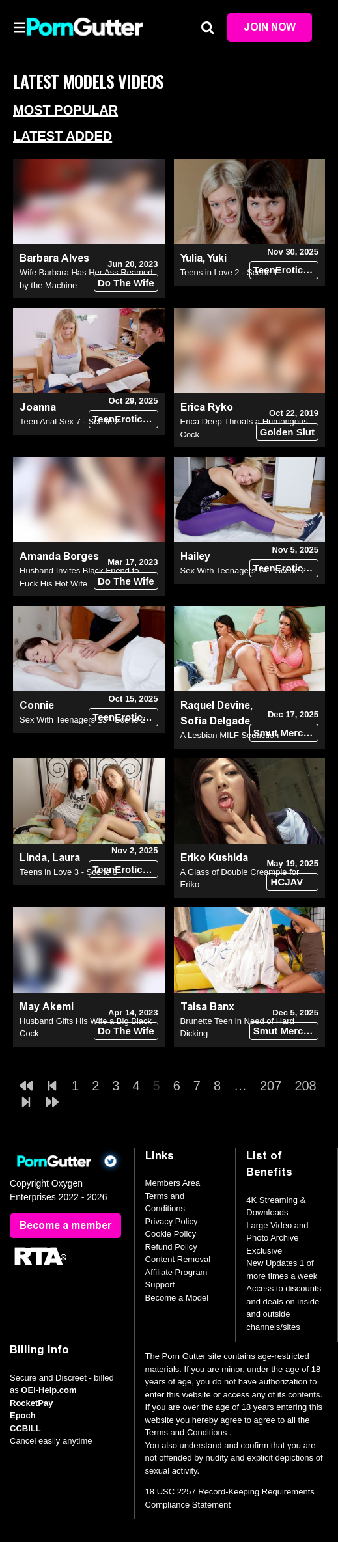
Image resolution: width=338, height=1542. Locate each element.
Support (160, 1284)
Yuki (217, 258)
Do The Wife (126, 282)
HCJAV (286, 881)
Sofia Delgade (215, 721)
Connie (37, 705)
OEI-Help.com (48, 1390)
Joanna (38, 407)
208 (305, 1086)
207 (270, 1086)
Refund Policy (171, 1247)
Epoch (23, 1415)
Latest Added (62, 136)
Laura (66, 857)
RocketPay (31, 1403)
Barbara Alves (54, 258)
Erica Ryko (206, 407)
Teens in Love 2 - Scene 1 (229, 272)
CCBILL (25, 1428)
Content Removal (177, 1259)
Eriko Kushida (214, 857)
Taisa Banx (207, 1006)
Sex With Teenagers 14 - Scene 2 (243, 570)
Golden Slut (287, 431)
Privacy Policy (171, 1221)
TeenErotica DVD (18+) (285, 269)
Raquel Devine (215, 705)
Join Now (270, 27)
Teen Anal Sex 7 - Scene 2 (69, 421)
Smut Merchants (285, 732)
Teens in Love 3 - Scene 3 (68, 872)
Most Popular (65, 110)
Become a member (65, 1225)
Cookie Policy (171, 1234)
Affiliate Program (176, 1272)
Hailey (195, 556)
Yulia (191, 258)
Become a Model (177, 1297)
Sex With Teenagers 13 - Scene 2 (82, 719)
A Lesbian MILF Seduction (229, 735)
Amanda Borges (59, 556)
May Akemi (47, 1006)
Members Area (173, 1183)
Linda (33, 857)
